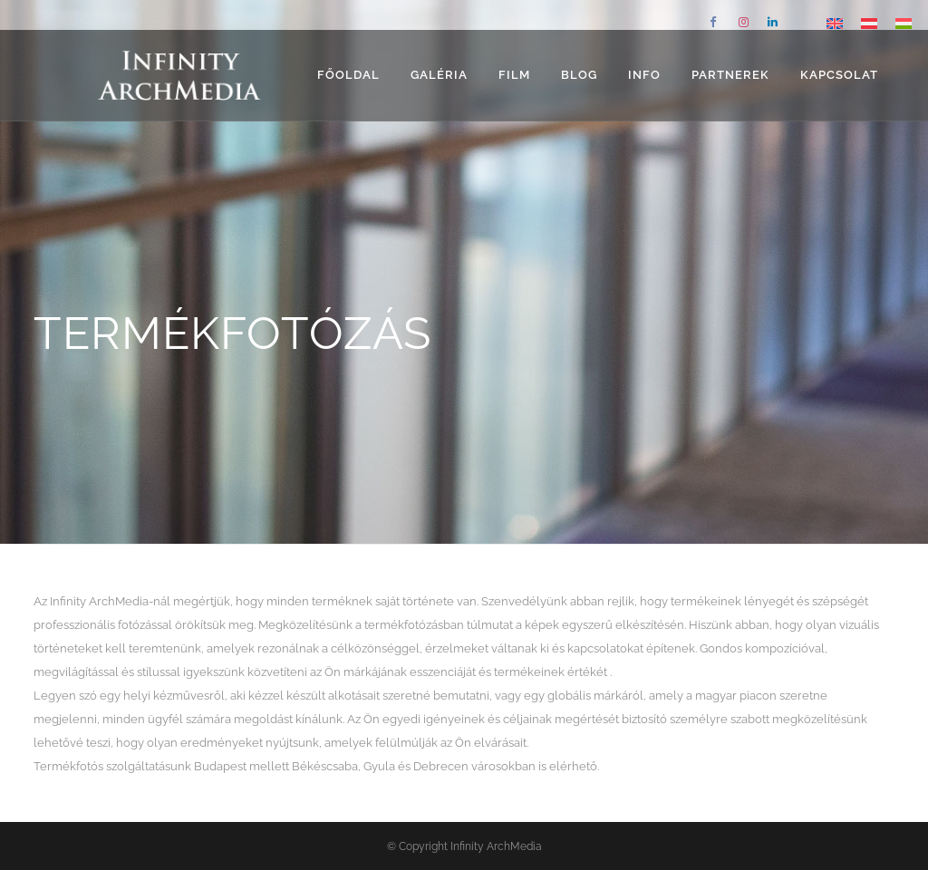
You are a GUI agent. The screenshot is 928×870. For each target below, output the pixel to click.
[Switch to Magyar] (903, 23)
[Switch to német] (869, 23)
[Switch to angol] (834, 23)
